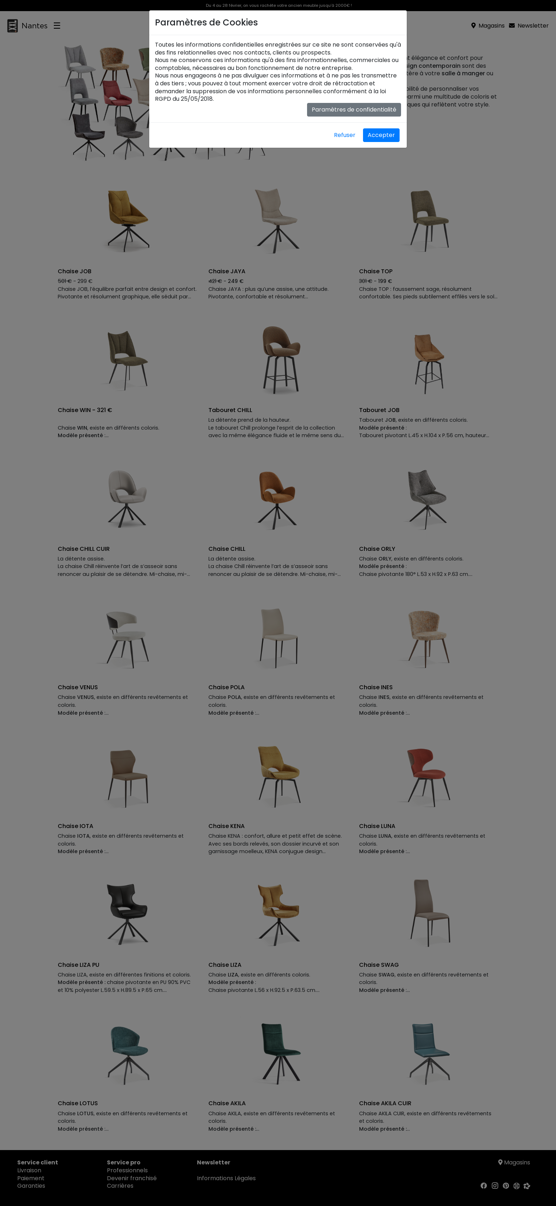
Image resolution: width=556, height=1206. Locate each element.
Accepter (381, 135)
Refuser (344, 135)
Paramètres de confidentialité (354, 109)
